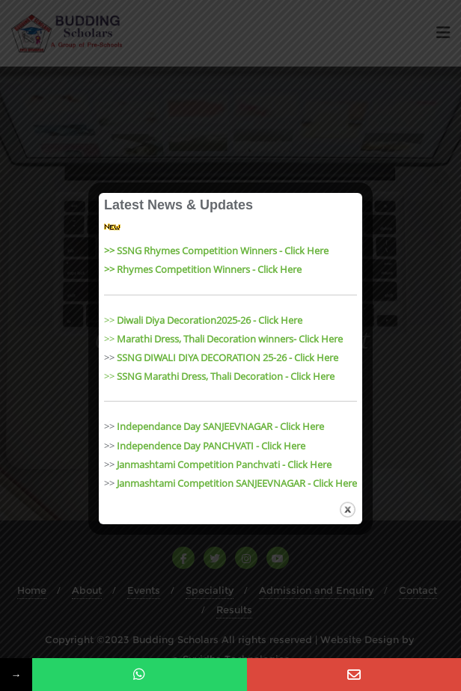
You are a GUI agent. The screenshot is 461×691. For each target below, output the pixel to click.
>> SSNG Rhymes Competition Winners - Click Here (216, 250)
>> (203, 320)
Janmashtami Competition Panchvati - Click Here (224, 464)
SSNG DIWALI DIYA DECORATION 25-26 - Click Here (227, 357)
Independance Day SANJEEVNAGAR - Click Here (220, 426)
